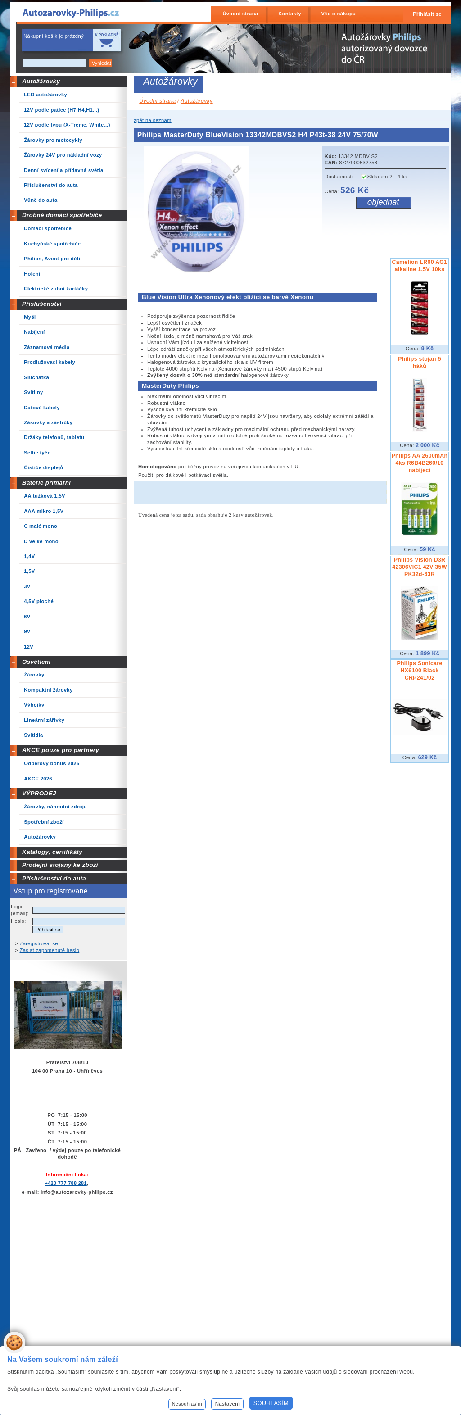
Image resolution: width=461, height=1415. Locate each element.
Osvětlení (36, 661)
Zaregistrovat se (39, 943)
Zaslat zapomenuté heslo (50, 950)
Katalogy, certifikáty (52, 851)
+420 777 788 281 (65, 1183)
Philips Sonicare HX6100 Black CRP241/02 (419, 670)
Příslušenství (42, 303)
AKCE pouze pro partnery (60, 750)
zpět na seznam (153, 120)
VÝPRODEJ (39, 793)
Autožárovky (41, 81)
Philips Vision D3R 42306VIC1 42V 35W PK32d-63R (419, 567)
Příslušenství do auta (54, 878)
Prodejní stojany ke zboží (60, 865)
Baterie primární (46, 482)
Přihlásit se (427, 14)
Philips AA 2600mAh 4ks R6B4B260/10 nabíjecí (420, 463)
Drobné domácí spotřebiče (62, 215)
